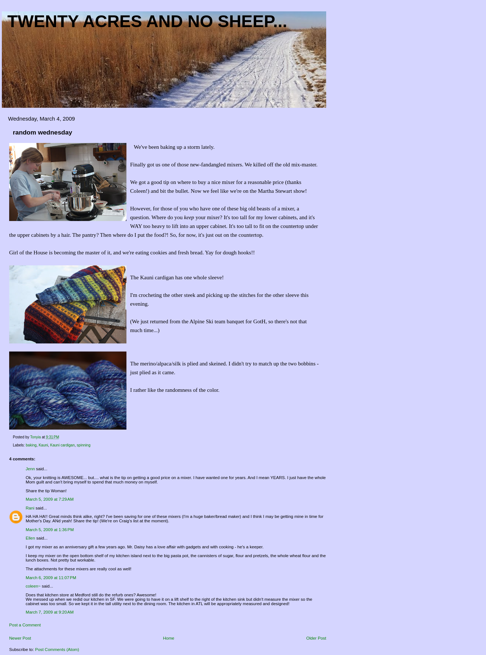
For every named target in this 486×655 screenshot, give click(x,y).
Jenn (30, 469)
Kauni (43, 445)
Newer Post (20, 638)
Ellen (30, 538)
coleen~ (33, 586)
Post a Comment (25, 625)
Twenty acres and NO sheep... (147, 21)
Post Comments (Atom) (57, 649)
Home (168, 638)
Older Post (316, 638)
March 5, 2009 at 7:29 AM (50, 499)
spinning (83, 445)
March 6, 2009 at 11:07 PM (51, 577)
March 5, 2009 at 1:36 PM (50, 529)
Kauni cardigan (62, 445)
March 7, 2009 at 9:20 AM (50, 612)
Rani (30, 508)
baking (31, 445)
